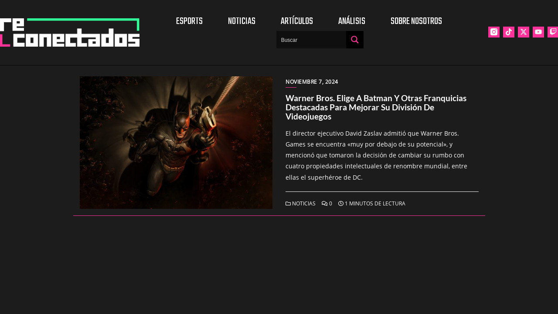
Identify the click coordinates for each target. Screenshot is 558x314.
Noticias (241, 21)
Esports (189, 21)
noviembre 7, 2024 (312, 81)
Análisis (351, 21)
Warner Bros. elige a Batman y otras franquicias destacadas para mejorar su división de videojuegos (376, 107)
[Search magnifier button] (355, 39)
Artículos (297, 21)
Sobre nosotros (416, 21)
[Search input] (311, 40)
